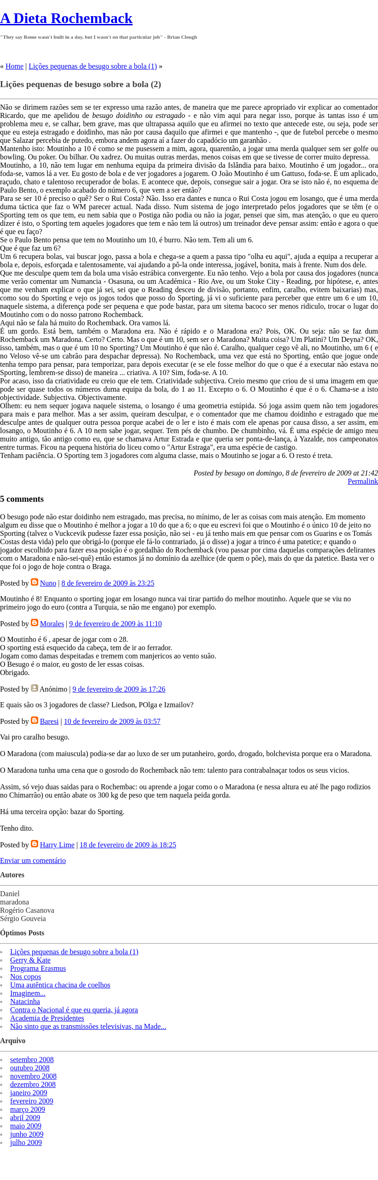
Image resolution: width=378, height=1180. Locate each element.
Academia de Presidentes (47, 1018)
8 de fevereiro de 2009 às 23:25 (107, 583)
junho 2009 (26, 1134)
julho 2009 (26, 1142)
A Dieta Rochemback (66, 18)
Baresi (49, 721)
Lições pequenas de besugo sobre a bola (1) (93, 66)
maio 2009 (25, 1126)
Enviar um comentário (33, 860)
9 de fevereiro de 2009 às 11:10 (115, 624)
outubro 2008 (30, 1068)
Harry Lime (57, 845)
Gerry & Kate (30, 960)
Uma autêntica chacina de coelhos (60, 985)
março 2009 (27, 1109)
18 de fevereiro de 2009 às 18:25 (128, 845)
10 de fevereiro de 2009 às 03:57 (112, 721)
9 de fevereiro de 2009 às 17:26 (118, 689)
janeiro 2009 (28, 1093)
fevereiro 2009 (31, 1101)
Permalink (363, 481)
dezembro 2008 (33, 1084)
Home (14, 66)
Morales (52, 624)
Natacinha (25, 1001)
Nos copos (25, 976)
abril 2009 (25, 1117)
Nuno (48, 583)
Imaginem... (28, 993)
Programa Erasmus (38, 968)
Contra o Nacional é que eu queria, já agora (74, 1010)
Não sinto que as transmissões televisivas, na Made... (88, 1026)
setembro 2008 (32, 1059)
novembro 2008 (33, 1076)
